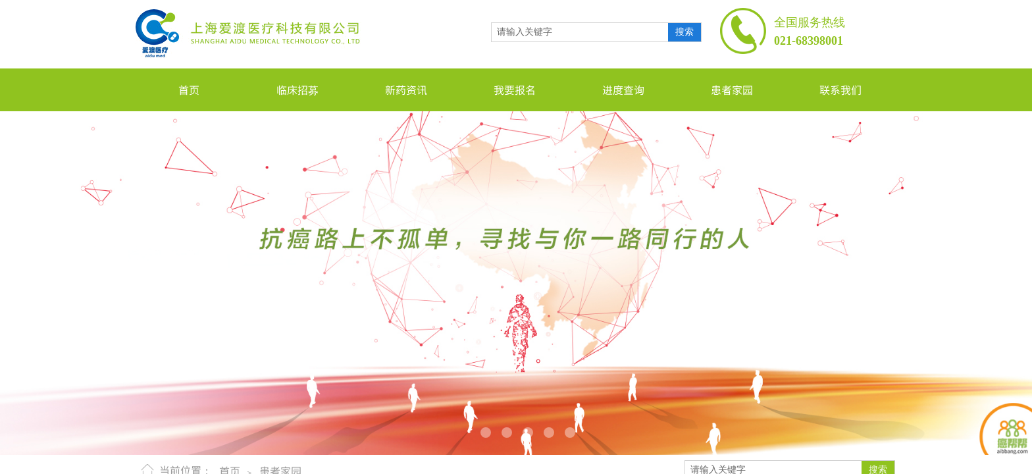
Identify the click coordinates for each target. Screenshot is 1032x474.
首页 (188, 89)
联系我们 (840, 89)
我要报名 (515, 89)
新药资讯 (406, 89)
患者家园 (732, 89)
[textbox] (580, 32)
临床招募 (297, 89)
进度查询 (623, 89)
